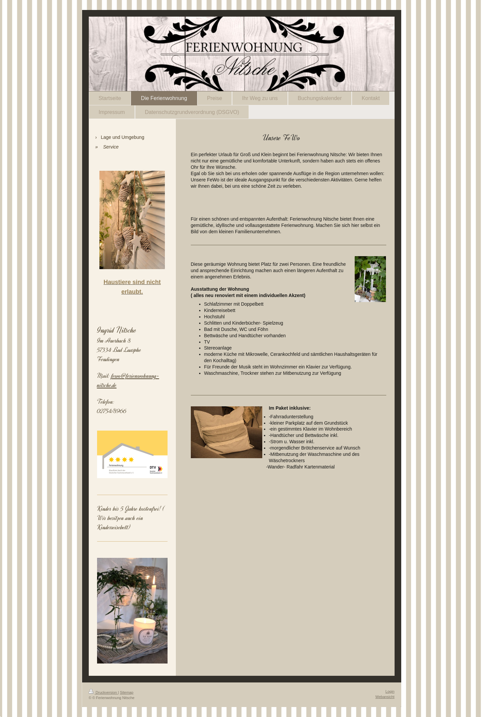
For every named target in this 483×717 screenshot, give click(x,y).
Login (390, 691)
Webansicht (384, 697)
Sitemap (126, 692)
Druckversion (103, 692)
